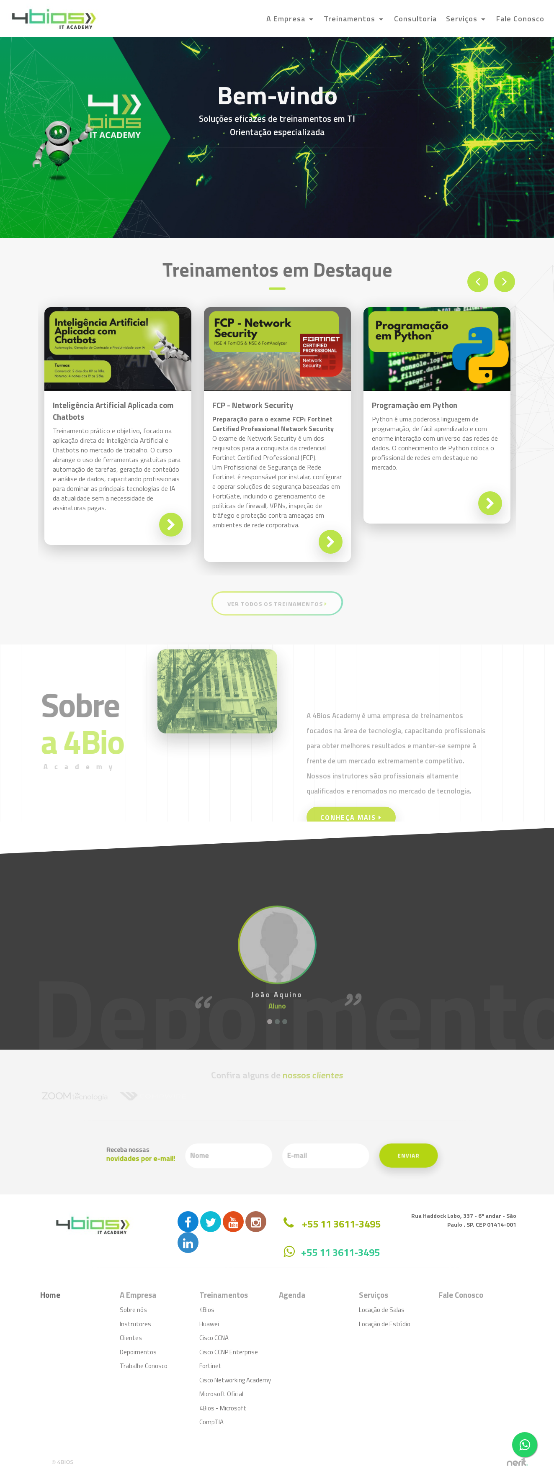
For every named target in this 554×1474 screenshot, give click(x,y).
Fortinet (210, 1366)
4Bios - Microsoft (222, 1408)
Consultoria (415, 18)
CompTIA (211, 1422)
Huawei (209, 1324)
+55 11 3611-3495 (340, 1252)
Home (50, 1295)
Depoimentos (138, 1352)
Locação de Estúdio (384, 1324)
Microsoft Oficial (221, 1394)
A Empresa (286, 18)
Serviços (462, 18)
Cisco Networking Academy (235, 1380)
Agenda (292, 1295)
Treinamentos (350, 18)
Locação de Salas (382, 1310)
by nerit (517, 1462)
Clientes (131, 1338)
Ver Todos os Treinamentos (276, 603)
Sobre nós (133, 1310)
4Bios (206, 1310)
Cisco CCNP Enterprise (228, 1352)
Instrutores (135, 1324)
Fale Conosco (520, 18)
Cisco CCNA (214, 1338)
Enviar (341, 1156)
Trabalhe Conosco (143, 1366)
